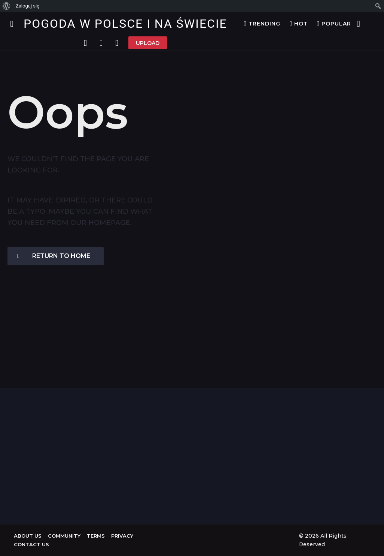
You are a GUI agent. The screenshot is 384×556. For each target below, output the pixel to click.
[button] (11, 23)
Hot (299, 23)
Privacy (122, 536)
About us (28, 536)
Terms (96, 536)
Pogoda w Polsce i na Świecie (125, 23)
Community (64, 536)
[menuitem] (6, 6)
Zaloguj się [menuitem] (27, 6)
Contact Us (31, 544)
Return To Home (53, 255)
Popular (334, 23)
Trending (262, 23)
